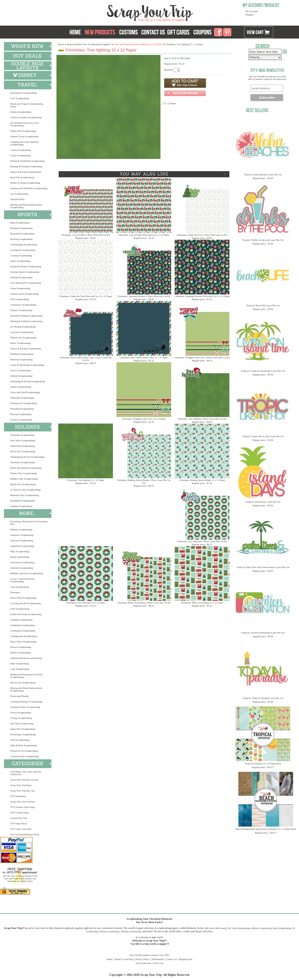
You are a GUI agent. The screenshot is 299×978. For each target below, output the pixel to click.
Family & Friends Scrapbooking (25, 614)
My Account (252, 11)
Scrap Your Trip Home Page (120, 12)
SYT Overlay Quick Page (22, 807)
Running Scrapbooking (21, 359)
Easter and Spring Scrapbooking (25, 467)
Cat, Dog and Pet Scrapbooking (25, 603)
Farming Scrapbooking (21, 619)
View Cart (158, 963)
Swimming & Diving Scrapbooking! (27, 381)
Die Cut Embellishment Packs (24, 834)
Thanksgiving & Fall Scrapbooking (27, 457)
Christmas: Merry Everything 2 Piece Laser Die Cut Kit (144, 602)
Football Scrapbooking (21, 277)
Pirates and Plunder (19, 696)
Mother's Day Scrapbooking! (24, 478)
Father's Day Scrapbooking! (23, 473)
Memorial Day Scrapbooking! (24, 495)
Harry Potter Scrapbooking (23, 641)
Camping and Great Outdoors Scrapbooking (24, 143)
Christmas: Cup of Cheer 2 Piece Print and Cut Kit (85, 235)
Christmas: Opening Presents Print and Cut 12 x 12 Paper (202, 296)
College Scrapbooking (21, 718)
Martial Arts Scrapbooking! (23, 337)
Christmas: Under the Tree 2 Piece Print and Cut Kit (202, 235)
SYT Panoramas (18, 796)
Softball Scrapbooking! (21, 376)
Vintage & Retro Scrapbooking (25, 707)
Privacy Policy (142, 959)
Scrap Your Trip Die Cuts (22, 790)
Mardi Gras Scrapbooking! (23, 484)
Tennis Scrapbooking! (21, 386)
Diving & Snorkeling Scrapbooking (27, 161)
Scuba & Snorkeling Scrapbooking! (27, 365)
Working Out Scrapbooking (23, 403)
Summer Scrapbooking (21, 506)
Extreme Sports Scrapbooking (24, 272)
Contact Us (171, 959)
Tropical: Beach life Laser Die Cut (263, 305)
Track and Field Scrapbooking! (25, 392)
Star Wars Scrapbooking (21, 723)
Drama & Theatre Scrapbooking (25, 266)
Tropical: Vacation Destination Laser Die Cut (263, 632)
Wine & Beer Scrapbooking (23, 745)
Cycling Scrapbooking (21, 255)
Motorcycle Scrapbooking (22, 682)
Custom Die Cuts (18, 818)
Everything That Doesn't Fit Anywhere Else (28, 522)
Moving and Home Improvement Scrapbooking (26, 206)
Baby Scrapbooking (19, 551)
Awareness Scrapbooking (22, 562)
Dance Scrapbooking (20, 261)
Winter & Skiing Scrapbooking (25, 182)
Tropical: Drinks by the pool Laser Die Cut (262, 240)
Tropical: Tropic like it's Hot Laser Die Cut (263, 436)
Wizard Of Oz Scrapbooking (24, 750)
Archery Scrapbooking (21, 419)
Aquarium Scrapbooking (22, 546)
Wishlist (249, 14)
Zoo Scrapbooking (19, 193)
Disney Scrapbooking (20, 112)
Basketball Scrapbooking (22, 233)
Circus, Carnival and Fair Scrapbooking (22, 580)
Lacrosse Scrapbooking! (22, 332)
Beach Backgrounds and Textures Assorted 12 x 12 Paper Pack (266, 829)
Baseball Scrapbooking (21, 228)
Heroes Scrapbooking (20, 647)
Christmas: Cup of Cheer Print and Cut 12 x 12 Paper (144, 235)
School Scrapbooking (20, 712)
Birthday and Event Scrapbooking (26, 573)
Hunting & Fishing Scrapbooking (26, 166)
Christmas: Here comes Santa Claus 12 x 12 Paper (144, 357)
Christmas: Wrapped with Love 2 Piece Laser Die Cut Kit (202, 357)
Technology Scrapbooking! (23, 734)
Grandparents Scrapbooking (23, 636)
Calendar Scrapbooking (21, 567)
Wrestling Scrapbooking (22, 408)
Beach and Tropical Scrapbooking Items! (26, 105)
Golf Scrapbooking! (20, 299)
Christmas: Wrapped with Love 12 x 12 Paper (144, 418)
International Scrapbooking (23, 92)
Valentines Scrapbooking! (22, 462)
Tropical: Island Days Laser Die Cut (262, 501)
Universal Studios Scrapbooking (25, 117)
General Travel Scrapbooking (24, 136)
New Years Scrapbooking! (22, 440)
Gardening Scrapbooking (22, 625)
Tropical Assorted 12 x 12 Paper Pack (263, 763)
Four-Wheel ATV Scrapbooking (25, 282)
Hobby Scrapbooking (20, 652)
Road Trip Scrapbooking (22, 177)
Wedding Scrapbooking (131, 931)
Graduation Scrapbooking (22, 630)
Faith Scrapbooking (19, 608)
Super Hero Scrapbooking (22, 729)
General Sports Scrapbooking (24, 293)
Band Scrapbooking (19, 222)
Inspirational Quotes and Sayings (26, 658)
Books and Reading (19, 557)
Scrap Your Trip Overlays (22, 801)
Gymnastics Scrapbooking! (23, 304)
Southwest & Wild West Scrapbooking (28, 188)
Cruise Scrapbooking (20, 155)
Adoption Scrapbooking (21, 535)
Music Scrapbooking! (20, 343)
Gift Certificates (143, 963)
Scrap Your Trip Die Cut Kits (24, 779)
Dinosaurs (15, 592)
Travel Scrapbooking (241, 928)
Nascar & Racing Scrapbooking (25, 172)
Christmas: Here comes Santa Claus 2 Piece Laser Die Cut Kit (86, 358)
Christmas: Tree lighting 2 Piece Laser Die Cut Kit (202, 418)
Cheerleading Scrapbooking (23, 244)
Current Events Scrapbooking (24, 756)
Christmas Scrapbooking (22, 435)
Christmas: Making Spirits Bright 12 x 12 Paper (202, 480)
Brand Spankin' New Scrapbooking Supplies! (89, 44)
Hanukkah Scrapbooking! (22, 500)
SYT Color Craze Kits (21, 829)
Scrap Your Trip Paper (21, 785)
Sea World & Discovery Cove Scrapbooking (24, 124)
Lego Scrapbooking (19, 669)
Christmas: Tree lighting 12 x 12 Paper (85, 480)
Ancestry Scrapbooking (21, 540)
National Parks (17, 199)
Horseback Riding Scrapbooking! (26, 315)
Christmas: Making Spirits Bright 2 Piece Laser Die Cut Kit (144, 481)
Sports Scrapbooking (282, 928)
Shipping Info (185, 959)
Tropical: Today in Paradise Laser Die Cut (263, 698)
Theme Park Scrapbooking (23, 131)
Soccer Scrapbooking (20, 370)
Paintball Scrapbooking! (22, 354)
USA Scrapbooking (19, 98)
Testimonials (158, 959)
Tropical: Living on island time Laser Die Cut (263, 370)
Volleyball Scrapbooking (22, 397)
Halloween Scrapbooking (22, 446)
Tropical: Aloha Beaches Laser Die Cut (263, 174)
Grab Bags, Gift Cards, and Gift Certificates (25, 773)
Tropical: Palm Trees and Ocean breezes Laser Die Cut (262, 567)
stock (212, 928)
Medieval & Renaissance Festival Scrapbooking (26, 675)
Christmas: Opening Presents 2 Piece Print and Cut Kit (144, 296)
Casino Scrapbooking (20, 150)
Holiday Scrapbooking (109, 931)
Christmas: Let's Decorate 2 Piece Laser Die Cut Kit (202, 541)
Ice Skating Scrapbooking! (23, 326)
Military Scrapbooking (21, 529)
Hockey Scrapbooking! (21, 310)
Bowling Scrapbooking (21, 239)
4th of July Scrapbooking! (22, 451)
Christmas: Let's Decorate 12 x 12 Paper (85, 602)
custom (223, 928)
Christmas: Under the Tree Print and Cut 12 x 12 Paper (85, 296)
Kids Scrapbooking (19, 663)
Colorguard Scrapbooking (22, 250)
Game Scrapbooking (20, 288)
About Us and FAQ (124, 959)
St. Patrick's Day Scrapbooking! (25, 489)
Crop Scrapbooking (19, 587)
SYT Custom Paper (19, 812)
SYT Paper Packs (18, 823)
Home (61, 44)
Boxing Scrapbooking (20, 414)
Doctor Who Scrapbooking (23, 597)
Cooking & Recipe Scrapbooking (26, 701)
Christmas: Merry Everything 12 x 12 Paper (202, 602)
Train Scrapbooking (19, 740)
